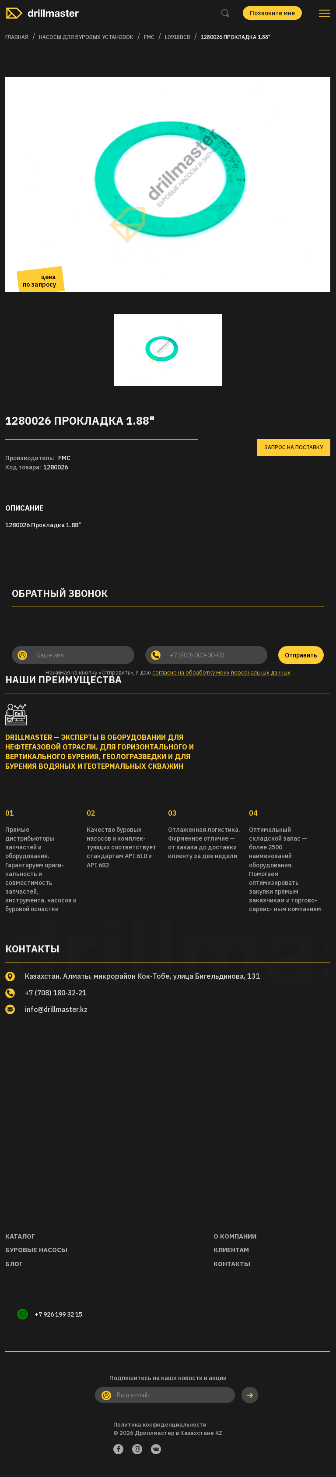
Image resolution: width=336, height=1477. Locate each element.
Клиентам (231, 1250)
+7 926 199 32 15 (60, 1315)
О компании (235, 1236)
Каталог (20, 1236)
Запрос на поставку (293, 447)
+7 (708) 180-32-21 (58, 992)
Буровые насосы (36, 1250)
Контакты (232, 1264)
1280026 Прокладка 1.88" (235, 37)
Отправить (301, 655)
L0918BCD (177, 37)
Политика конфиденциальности (159, 1425)
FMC (149, 37)
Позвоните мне (272, 13)
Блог (14, 1264)
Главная (16, 37)
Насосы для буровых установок (86, 37)
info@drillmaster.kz (58, 1009)
